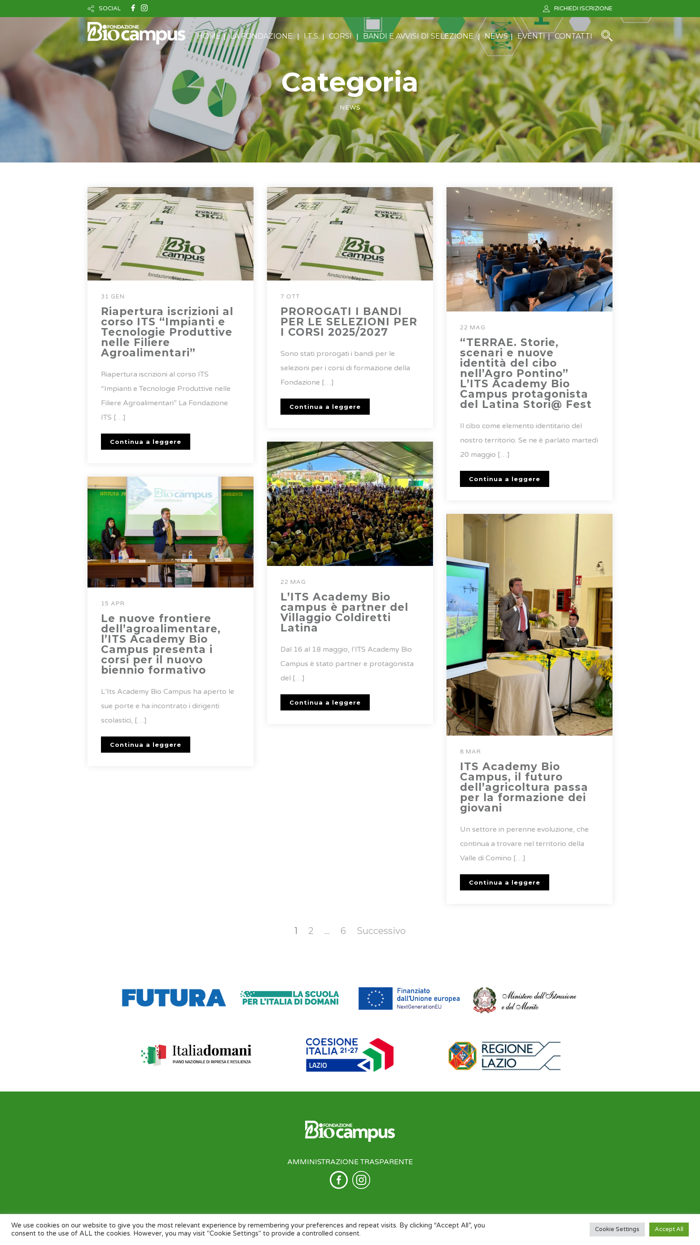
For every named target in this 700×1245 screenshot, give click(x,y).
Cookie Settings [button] (617, 1229)
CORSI (340, 36)
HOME (209, 36)
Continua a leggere (145, 441)
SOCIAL (110, 8)
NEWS (496, 36)
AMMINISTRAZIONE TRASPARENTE (350, 1161)
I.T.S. (311, 36)
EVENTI (531, 36)
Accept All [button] (669, 1229)
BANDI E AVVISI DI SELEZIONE (418, 36)
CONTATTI (573, 36)
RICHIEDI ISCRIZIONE (583, 8)
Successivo (381, 930)
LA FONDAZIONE (261, 36)
